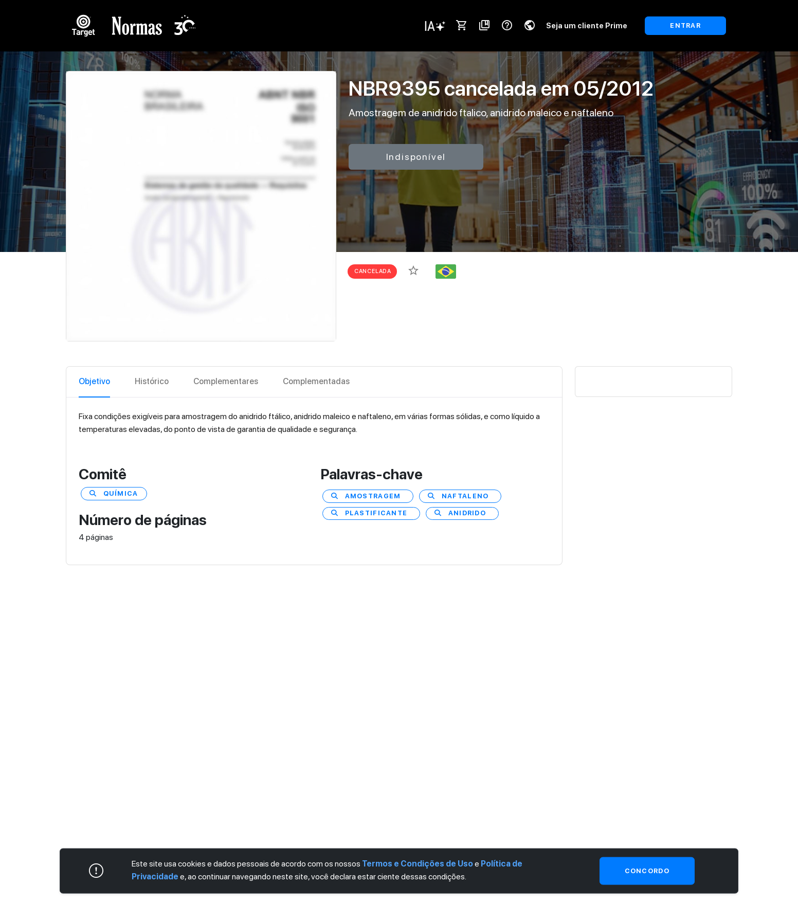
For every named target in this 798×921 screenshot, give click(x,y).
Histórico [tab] (152, 381)
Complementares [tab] (225, 381)
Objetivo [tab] (94, 381)
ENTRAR (685, 25)
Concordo (647, 870)
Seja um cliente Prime (586, 25)
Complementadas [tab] (316, 381)
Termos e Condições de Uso (417, 863)
